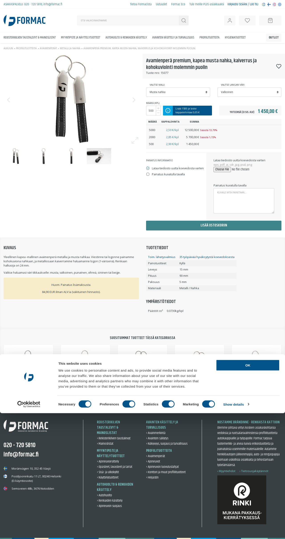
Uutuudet (161, 4)
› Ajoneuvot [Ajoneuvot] (153, 461)
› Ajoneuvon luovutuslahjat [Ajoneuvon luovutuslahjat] (162, 467)
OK (247, 491)
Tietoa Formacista (141, 4)
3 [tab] (147, 399)
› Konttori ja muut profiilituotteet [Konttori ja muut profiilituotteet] (166, 472)
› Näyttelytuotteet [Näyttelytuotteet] (107, 477)
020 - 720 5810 (33, 4)
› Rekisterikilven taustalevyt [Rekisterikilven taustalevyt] (113, 438)
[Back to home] (24, 20)
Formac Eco (178, 4)
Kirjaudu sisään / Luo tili (243, 4)
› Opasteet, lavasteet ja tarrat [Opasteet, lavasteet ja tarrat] (114, 467)
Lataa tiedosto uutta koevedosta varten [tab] (178, 168)
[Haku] (128, 20)
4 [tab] (156, 399)
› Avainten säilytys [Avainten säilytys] (157, 438)
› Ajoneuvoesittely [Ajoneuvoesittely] (108, 461)
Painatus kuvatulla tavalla (230, 185)
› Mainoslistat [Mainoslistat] (105, 443)
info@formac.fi (52, 4)
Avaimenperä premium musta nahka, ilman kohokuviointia (217, 387)
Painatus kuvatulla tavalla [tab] (168, 174)
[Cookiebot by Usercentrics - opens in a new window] (28, 530)
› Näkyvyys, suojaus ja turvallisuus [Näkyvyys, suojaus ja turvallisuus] (166, 443)
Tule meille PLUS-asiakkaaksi (206, 4)
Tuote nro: (153, 73)
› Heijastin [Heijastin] (152, 477)
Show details (233, 530)
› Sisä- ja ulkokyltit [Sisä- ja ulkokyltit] (108, 472)
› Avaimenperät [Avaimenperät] (155, 456)
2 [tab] (137, 399)
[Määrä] (151, 110)
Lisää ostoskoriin (214, 225)
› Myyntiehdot (226, 471)
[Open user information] (229, 20)
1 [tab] (128, 399)
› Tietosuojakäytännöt (254, 471)
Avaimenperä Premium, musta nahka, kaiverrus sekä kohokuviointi (52, 387)
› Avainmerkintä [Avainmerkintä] (155, 433)
